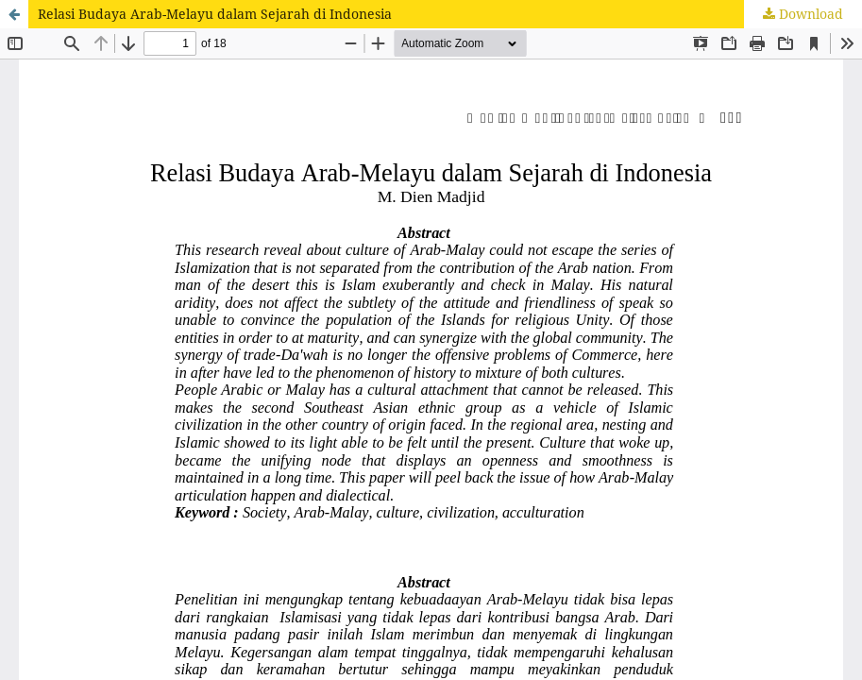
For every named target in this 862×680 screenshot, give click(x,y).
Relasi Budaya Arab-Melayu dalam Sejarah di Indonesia (215, 14)
